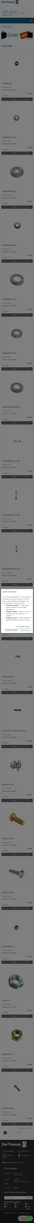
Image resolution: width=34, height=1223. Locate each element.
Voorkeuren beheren (11, 630)
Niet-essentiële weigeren (23, 626)
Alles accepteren (25, 630)
